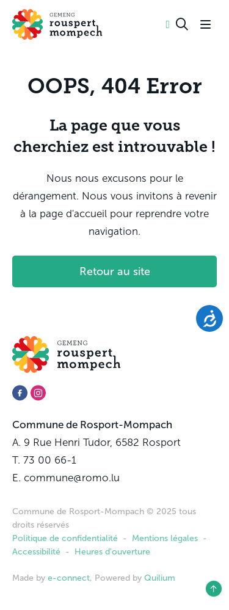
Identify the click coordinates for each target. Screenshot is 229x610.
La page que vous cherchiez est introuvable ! (114, 136)
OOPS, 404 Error (114, 86)
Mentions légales (165, 538)
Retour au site (114, 271)
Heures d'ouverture (112, 551)
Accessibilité (36, 551)
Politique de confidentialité (65, 538)
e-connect (69, 578)
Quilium (159, 578)
